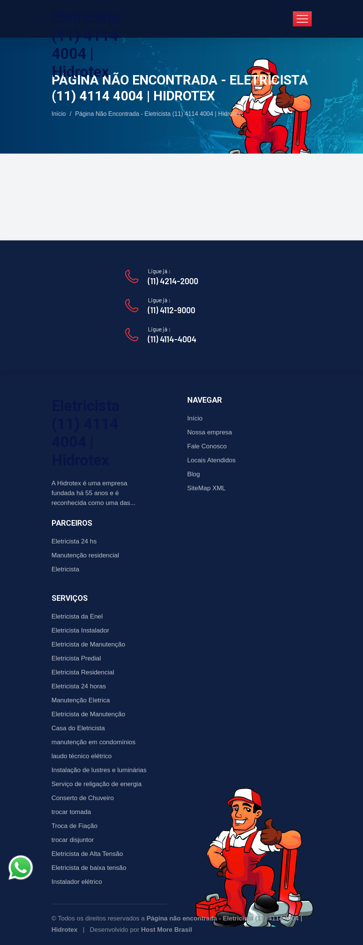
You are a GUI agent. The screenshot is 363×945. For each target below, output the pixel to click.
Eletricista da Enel (77, 616)
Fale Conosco (207, 446)
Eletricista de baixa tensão (89, 867)
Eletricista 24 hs (74, 541)
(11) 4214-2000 (173, 281)
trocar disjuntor (73, 839)
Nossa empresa (209, 432)
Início (59, 114)
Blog (193, 474)
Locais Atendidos (211, 460)
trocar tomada (71, 812)
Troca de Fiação (75, 826)
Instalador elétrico (77, 881)
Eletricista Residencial (83, 672)
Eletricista (66, 569)
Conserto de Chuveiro (83, 798)
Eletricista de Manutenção (89, 644)
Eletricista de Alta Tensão (87, 853)
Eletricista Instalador (80, 630)
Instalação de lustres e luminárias (99, 770)
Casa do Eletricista (78, 728)
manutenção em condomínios (94, 742)
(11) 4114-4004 (172, 339)
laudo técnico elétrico (82, 756)
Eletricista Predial (76, 658)
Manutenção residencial (85, 555)
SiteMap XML (206, 488)
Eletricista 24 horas (79, 686)
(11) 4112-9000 (171, 310)
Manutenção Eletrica (81, 700)
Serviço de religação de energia (97, 784)
